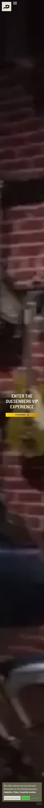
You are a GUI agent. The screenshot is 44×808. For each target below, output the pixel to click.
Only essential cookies (12, 798)
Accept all (25, 798)
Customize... (35, 798)
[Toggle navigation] (15, 3)
